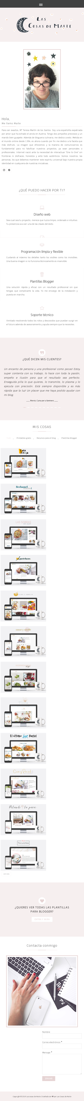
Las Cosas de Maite (64, 1097)
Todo (8, 438)
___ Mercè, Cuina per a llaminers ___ (42, 400)
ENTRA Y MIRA (42, 919)
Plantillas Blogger (69, 438)
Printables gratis (24, 438)
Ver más (6, 874)
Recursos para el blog (46, 438)
